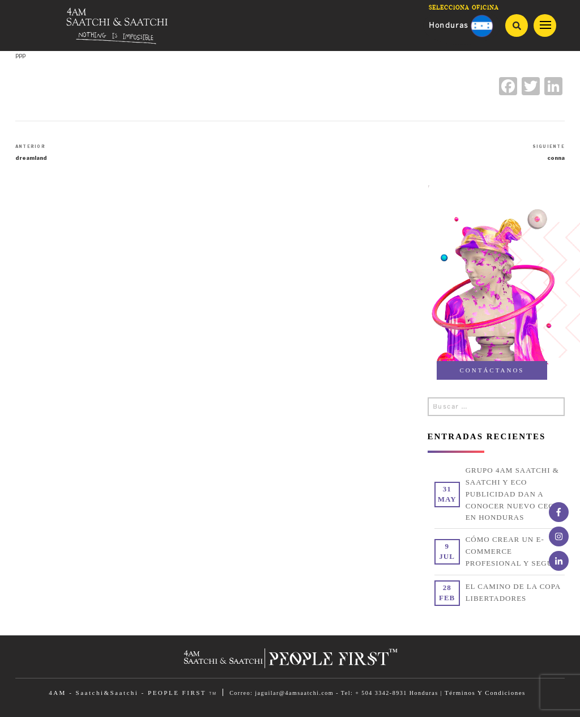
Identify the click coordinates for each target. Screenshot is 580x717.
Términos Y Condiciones (485, 692)
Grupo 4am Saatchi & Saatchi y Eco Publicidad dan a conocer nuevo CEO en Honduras (512, 493)
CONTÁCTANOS (491, 370)
